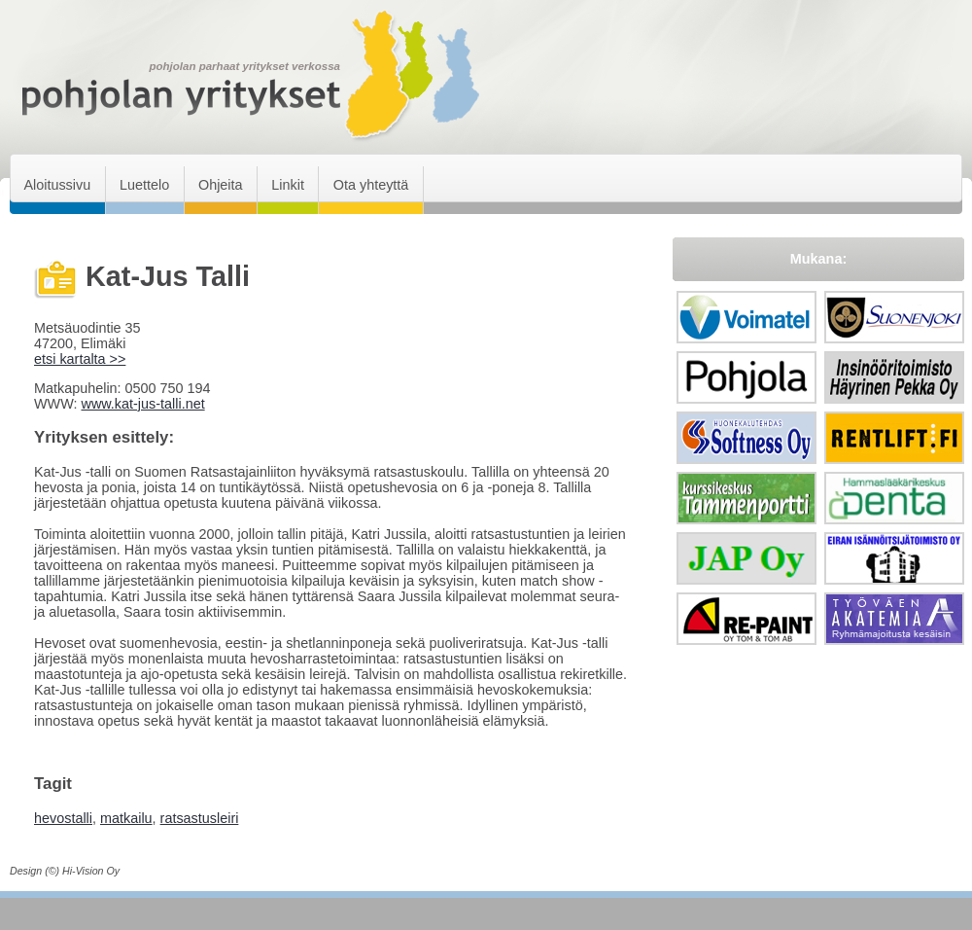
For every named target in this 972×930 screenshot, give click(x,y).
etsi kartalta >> (79, 359)
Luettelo (144, 185)
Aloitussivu (56, 185)
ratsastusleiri (199, 818)
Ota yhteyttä (371, 185)
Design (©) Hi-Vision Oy (65, 870)
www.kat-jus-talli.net (142, 403)
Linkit (287, 185)
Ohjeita (220, 185)
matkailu (126, 818)
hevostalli (63, 818)
